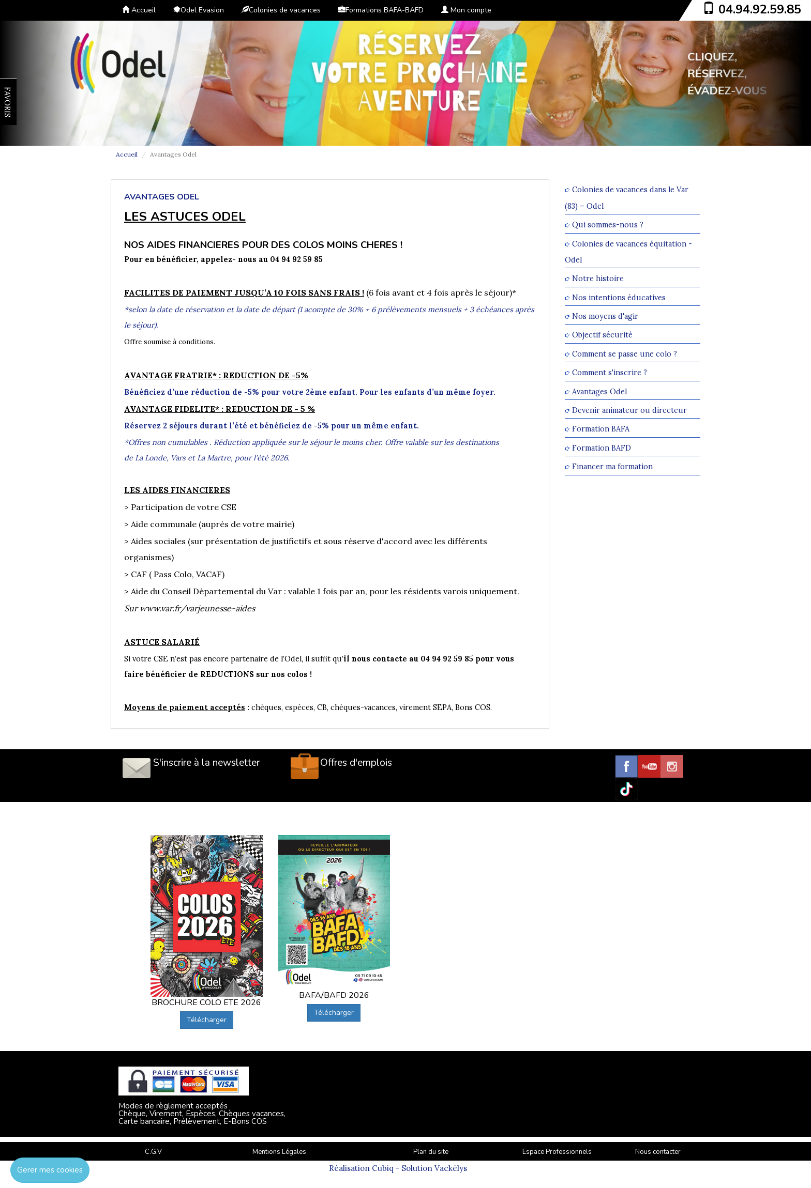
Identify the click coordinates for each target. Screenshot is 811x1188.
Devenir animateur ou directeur (629, 410)
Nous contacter (658, 1151)
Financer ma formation (612, 467)
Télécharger (207, 1020)
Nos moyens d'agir (605, 316)
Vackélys (450, 1168)
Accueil (139, 10)
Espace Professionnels (557, 1151)
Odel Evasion (198, 10)
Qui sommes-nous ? (607, 225)
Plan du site (430, 1151)
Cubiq (383, 1168)
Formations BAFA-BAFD (381, 10)
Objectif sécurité (602, 335)
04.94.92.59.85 (759, 9)
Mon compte (466, 10)
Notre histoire (598, 279)
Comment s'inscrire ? (609, 373)
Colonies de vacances (281, 10)
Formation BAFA (600, 429)
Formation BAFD (601, 448)
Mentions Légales (279, 1151)
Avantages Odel (599, 391)
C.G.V (153, 1151)
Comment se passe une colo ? (624, 354)
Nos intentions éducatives (619, 297)
